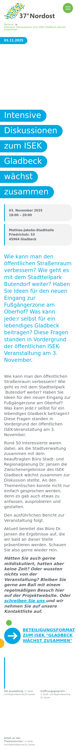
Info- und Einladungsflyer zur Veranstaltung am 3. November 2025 (41, 628)
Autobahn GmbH (26, 708)
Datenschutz (39, 736)
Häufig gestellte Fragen (36, 663)
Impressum (17, 736)
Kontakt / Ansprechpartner (28, 681)
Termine (9, 24)
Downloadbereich (29, 671)
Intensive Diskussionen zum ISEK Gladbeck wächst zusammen (34, 28)
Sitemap (59, 736)
